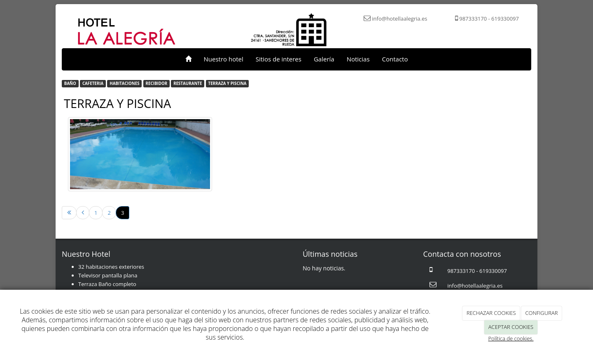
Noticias (358, 59)
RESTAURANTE (187, 83)
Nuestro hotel (223, 59)
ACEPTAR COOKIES (510, 327)
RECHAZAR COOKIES (491, 313)
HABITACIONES (124, 83)
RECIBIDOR (157, 83)
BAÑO (70, 83)
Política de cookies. (510, 338)
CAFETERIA (92, 83)
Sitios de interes (278, 59)
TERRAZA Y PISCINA (227, 83)
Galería (324, 59)
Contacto (395, 59)
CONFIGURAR (541, 313)
